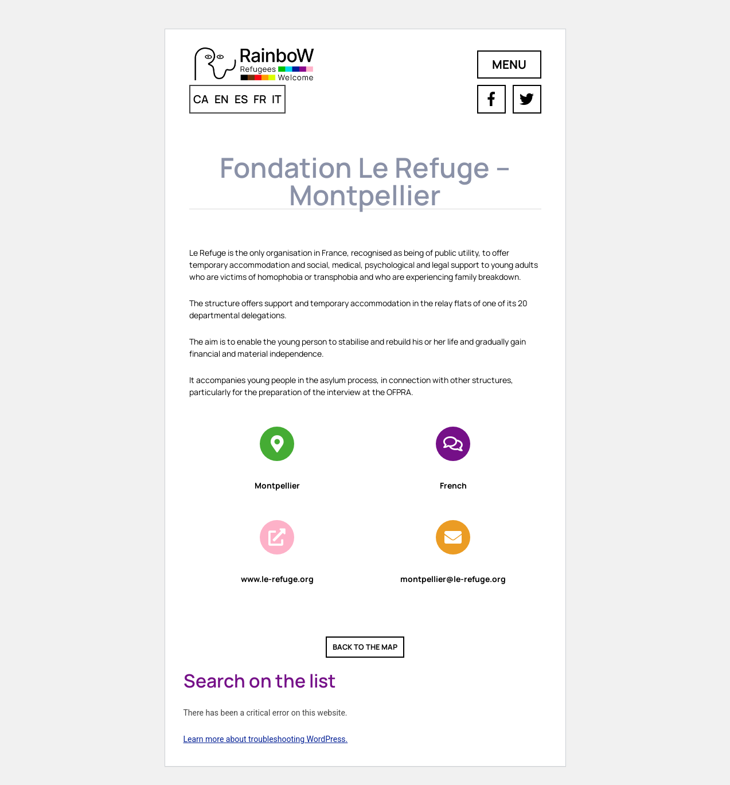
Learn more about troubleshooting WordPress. (266, 739)
